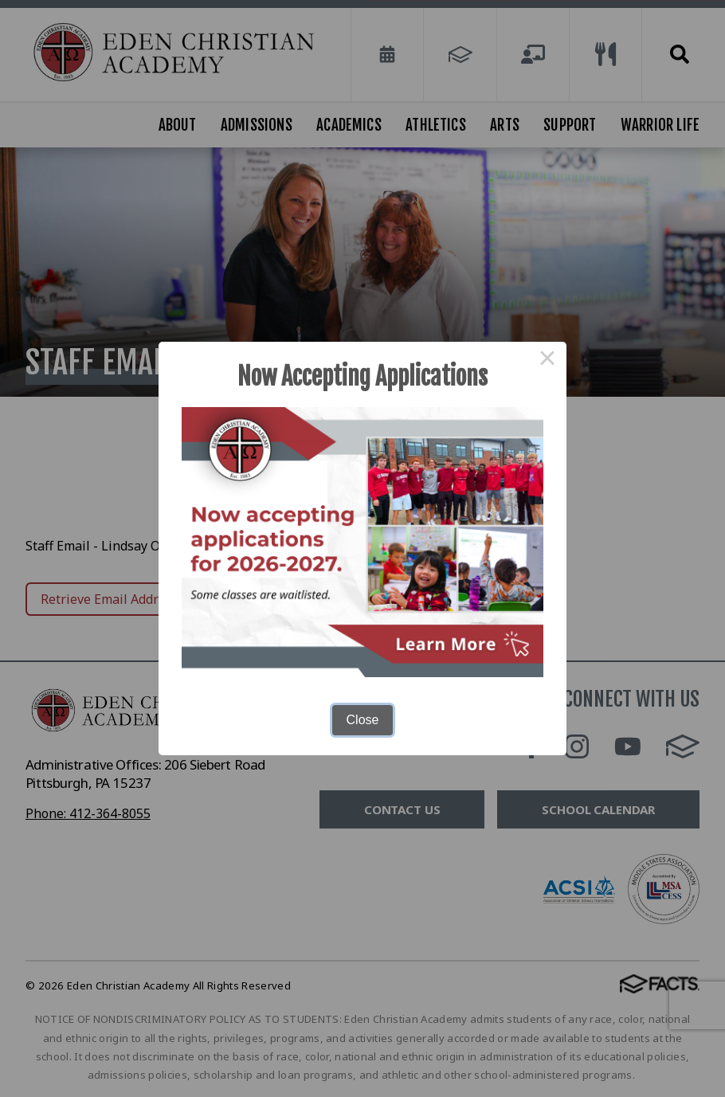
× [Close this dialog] (547, 361)
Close (363, 720)
